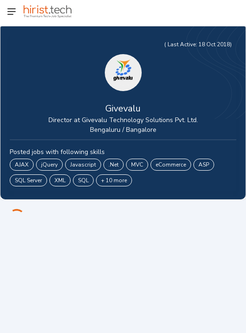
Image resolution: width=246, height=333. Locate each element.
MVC (137, 164)
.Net (113, 164)
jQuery (49, 164)
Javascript (83, 164)
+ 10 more (114, 180)
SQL (83, 180)
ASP (203, 164)
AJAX (22, 164)
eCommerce (171, 164)
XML (60, 180)
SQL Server (28, 180)
